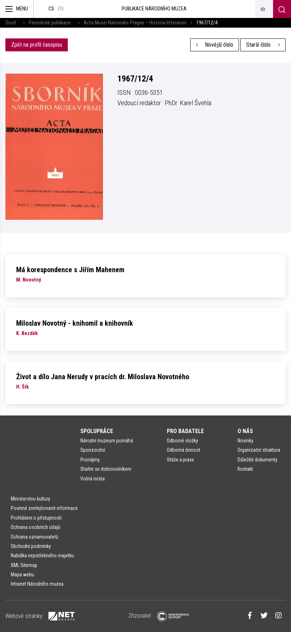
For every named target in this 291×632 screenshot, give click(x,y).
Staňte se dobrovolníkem (105, 469)
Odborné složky (182, 440)
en (61, 9)
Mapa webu (22, 574)
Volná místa (92, 479)
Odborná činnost (183, 450)
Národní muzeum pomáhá (106, 440)
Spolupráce (96, 431)
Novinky (245, 440)
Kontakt (245, 469)
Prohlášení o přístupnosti (36, 518)
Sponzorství (92, 450)
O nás (245, 431)
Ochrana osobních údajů (35, 527)
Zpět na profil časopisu (36, 44)
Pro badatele (185, 431)
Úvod (10, 23)
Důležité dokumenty (257, 460)
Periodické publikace (50, 23)
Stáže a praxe (180, 460)
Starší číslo (263, 44)
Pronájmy (90, 460)
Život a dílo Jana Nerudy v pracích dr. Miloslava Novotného (102, 376)
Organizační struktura (259, 450)
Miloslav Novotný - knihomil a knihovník (74, 323)
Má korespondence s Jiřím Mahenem (70, 269)
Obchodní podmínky (31, 546)
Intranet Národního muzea (37, 584)
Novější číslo (215, 44)
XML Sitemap (24, 565)
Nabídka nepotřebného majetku (42, 555)
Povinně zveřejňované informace (44, 508)
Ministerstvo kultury (30, 499)
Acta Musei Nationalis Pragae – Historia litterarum (135, 23)
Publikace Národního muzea (154, 9)
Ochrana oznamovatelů (34, 537)
